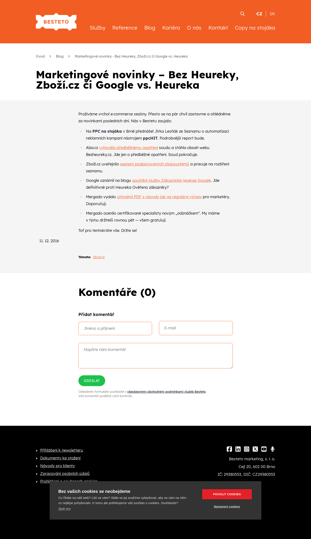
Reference (124, 27)
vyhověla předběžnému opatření (128, 147)
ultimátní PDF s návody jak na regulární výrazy (159, 196)
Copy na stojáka (255, 27)
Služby (97, 27)
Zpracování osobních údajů (65, 473)
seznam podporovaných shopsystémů (154, 164)
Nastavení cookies (227, 506)
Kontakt (218, 27)
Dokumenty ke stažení (60, 458)
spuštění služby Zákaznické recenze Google (171, 180)
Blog (149, 27)
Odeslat (92, 381)
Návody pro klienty (57, 465)
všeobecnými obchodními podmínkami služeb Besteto (166, 392)
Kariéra (171, 27)
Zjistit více (64, 508)
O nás (194, 27)
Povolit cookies (227, 494)
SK (272, 13)
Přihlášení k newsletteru (61, 450)
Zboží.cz (99, 257)
